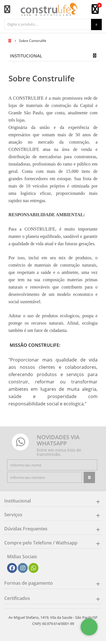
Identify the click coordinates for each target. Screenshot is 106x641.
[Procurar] (96, 24)
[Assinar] (89, 477)
